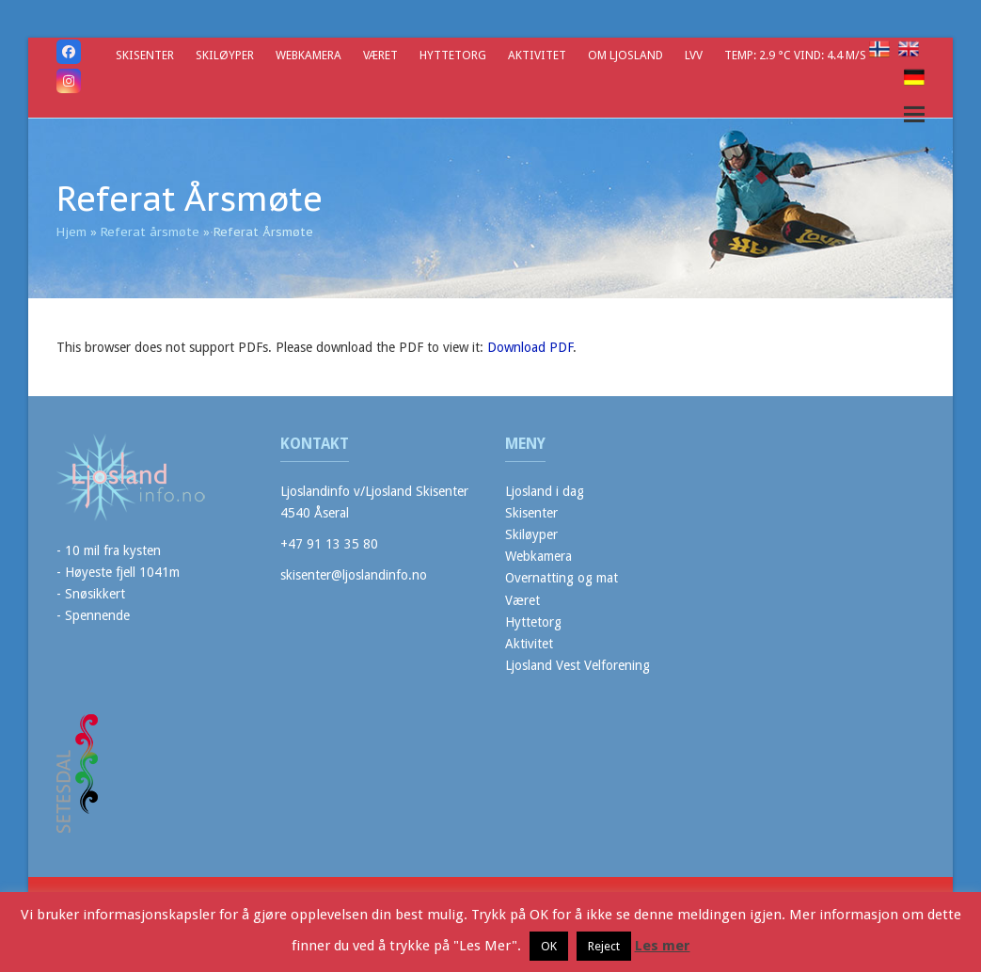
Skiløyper (531, 534)
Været (522, 600)
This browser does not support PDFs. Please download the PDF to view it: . (316, 347)
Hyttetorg (533, 621)
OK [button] (549, 946)
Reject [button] (604, 946)
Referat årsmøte (150, 232)
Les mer (662, 945)
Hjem (71, 232)
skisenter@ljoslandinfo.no (353, 574)
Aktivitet (529, 643)
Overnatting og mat (561, 577)
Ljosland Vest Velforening (577, 665)
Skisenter (531, 512)
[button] (914, 114)
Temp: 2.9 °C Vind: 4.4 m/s (796, 55)
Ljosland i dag (544, 491)
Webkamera (538, 556)
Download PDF (530, 347)
